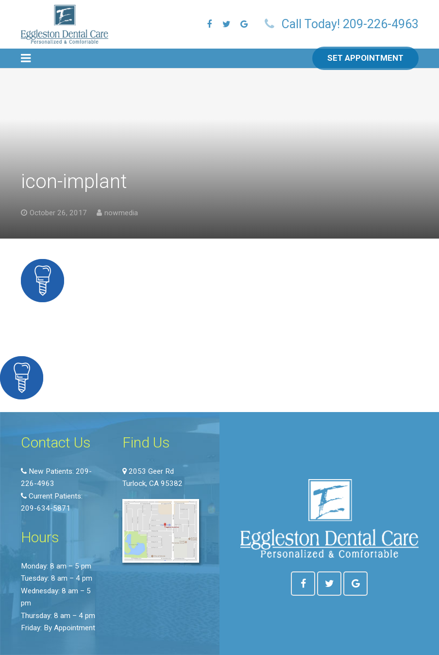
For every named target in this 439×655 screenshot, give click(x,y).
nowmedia (121, 212)
